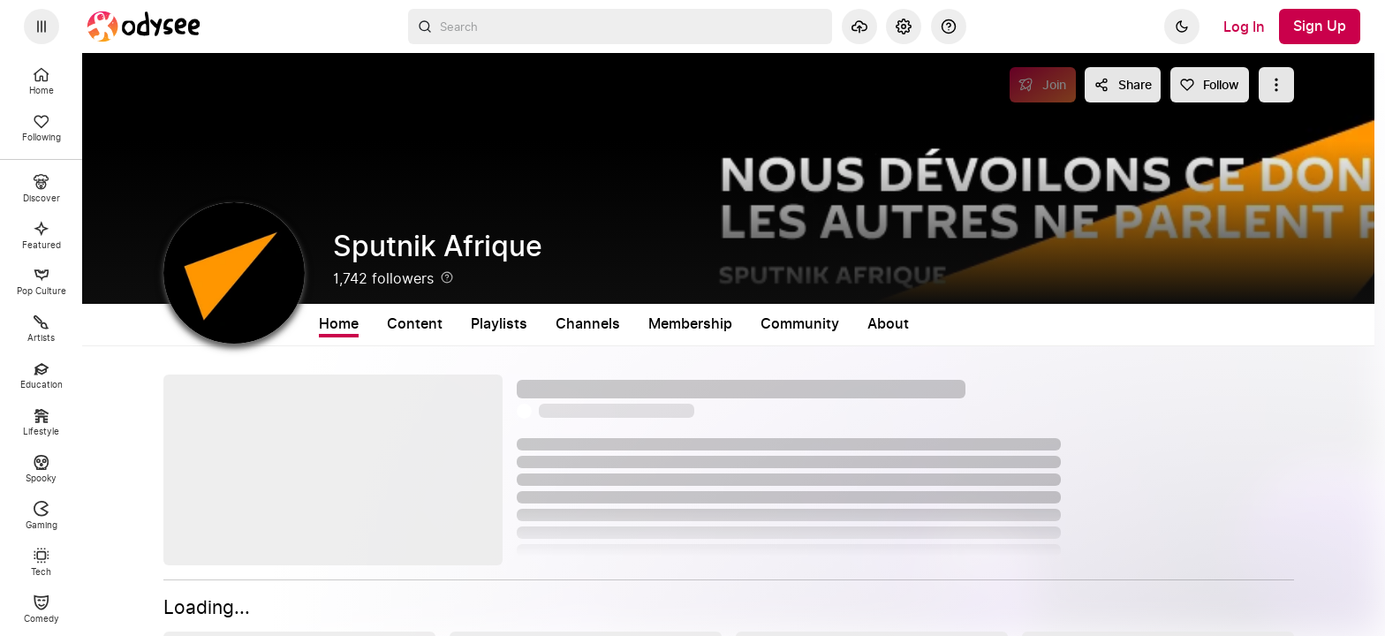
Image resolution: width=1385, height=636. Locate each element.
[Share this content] (1123, 84)
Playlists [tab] (499, 324)
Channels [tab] (588, 324)
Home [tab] (339, 324)
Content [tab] (415, 324)
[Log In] (1244, 26)
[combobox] (620, 26)
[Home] (144, 26)
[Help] (948, 26)
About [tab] (888, 324)
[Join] (1043, 84)
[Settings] (903, 26)
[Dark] (1182, 26)
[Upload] (859, 26)
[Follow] (1209, 84)
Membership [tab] (690, 324)
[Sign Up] (1319, 26)
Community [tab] (800, 324)
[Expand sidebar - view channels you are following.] (41, 26)
